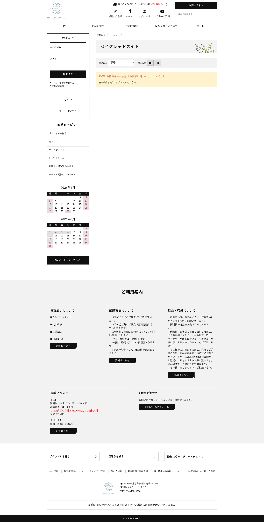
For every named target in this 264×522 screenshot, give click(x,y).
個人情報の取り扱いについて (168, 471)
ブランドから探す (58, 133)
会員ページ (144, 13)
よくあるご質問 (162, 13)
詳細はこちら (63, 346)
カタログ (53, 142)
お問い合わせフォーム (157, 407)
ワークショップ (114, 35)
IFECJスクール (56, 158)
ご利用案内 (132, 26)
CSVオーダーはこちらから (68, 260)
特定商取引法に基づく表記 (201, 471)
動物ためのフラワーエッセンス (185, 456)
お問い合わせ (196, 5)
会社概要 (53, 471)
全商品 (99, 35)
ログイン (130, 13)
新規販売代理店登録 (138, 471)
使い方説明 (116, 471)
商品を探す (97, 26)
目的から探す (116, 456)
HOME (63, 26)
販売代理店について (166, 26)
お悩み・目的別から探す (61, 166)
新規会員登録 (115, 13)
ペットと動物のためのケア (62, 174)
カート (200, 26)
